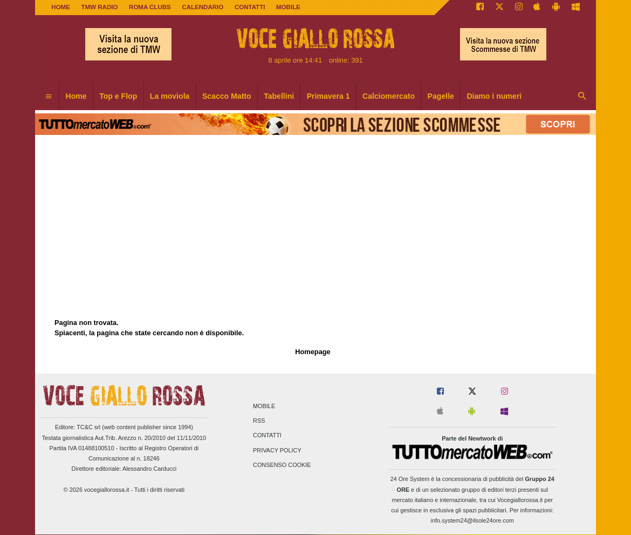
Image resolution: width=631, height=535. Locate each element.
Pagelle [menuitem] (441, 96)
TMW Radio (99, 7)
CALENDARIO (202, 7)
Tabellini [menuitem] (279, 96)
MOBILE (288, 7)
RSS (259, 421)
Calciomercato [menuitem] (388, 96)
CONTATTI (250, 7)
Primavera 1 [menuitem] (328, 96)
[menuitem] (48, 97)
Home (60, 7)
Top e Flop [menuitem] (118, 96)
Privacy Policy (277, 450)
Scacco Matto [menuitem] (226, 96)
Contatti (267, 435)
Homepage (312, 352)
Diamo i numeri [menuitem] (494, 96)
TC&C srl (88, 427)
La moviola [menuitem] (170, 96)
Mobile (264, 406)
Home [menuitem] (76, 96)
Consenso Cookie (282, 465)
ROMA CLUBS (150, 7)
